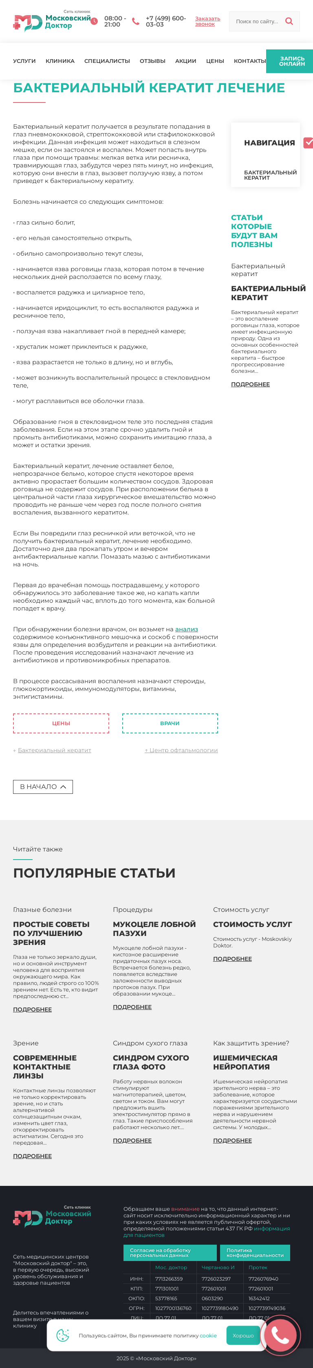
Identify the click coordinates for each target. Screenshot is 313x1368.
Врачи (170, 723)
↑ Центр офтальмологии (181, 750)
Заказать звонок (207, 21)
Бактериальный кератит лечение (117, 696)
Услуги (24, 61)
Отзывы (152, 61)
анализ (186, 629)
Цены (215, 61)
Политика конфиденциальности (255, 1252)
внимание (185, 1208)
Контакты (250, 61)
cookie (211, 1335)
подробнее (250, 384)
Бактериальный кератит (54, 750)
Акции (185, 61)
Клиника (60, 61)
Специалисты (107, 61)
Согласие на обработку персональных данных (160, 1252)
